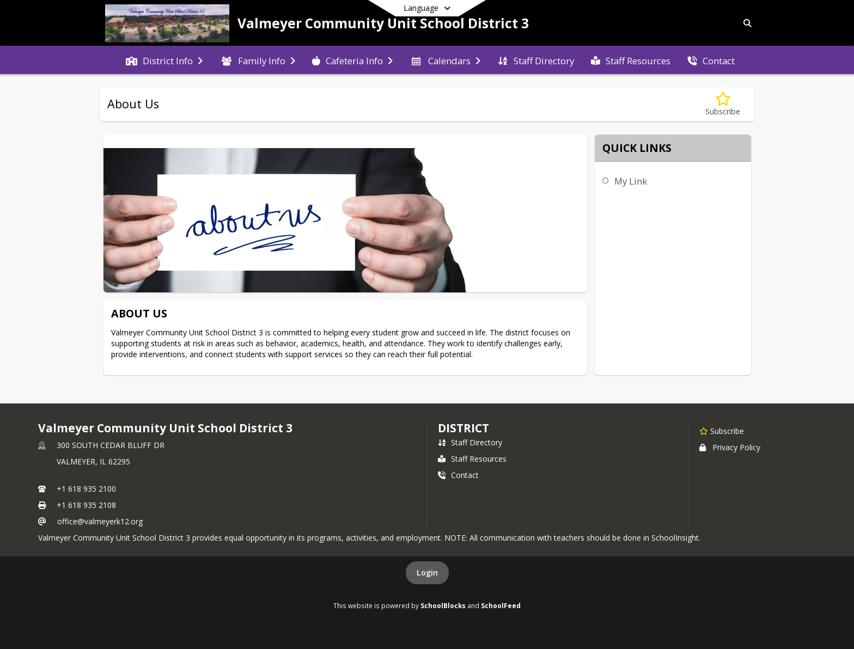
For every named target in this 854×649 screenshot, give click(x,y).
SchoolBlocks (443, 605)
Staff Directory (470, 442)
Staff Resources (472, 459)
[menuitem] (164, 60)
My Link (630, 181)
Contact (458, 475)
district (463, 428)
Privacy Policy (729, 447)
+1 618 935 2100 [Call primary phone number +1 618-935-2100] (86, 488)
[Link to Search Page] (745, 23)
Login (427, 572)
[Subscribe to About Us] (723, 104)
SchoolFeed (501, 605)
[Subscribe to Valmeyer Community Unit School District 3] (721, 431)
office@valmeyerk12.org (100, 521)
